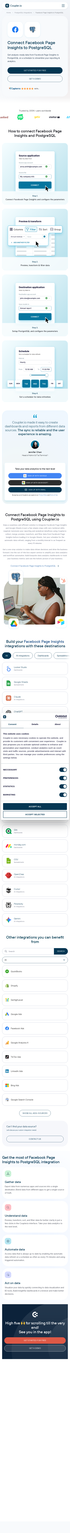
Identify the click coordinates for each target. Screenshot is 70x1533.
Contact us (35, 1139)
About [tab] (58, 724)
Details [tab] (35, 724)
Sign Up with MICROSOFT (35, 482)
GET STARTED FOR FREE (35, 1340)
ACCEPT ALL (35, 806)
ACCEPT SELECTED (35, 814)
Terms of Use (54, 495)
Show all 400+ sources (35, 1113)
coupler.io (13, 6)
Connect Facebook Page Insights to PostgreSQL (33, 565)
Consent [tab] (12, 724)
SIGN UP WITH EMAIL (35, 489)
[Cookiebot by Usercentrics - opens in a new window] (55, 717)
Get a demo (35, 79)
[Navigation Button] (63, 5)
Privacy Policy (43, 495)
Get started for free (35, 70)
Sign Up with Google (35, 475)
